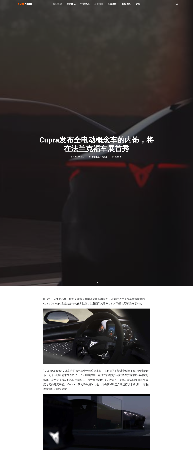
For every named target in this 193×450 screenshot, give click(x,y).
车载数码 (112, 6)
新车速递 (57, 6)
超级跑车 (126, 6)
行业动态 (85, 6)
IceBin (118, 182)
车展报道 (98, 6)
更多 (138, 6)
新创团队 (71, 6)
